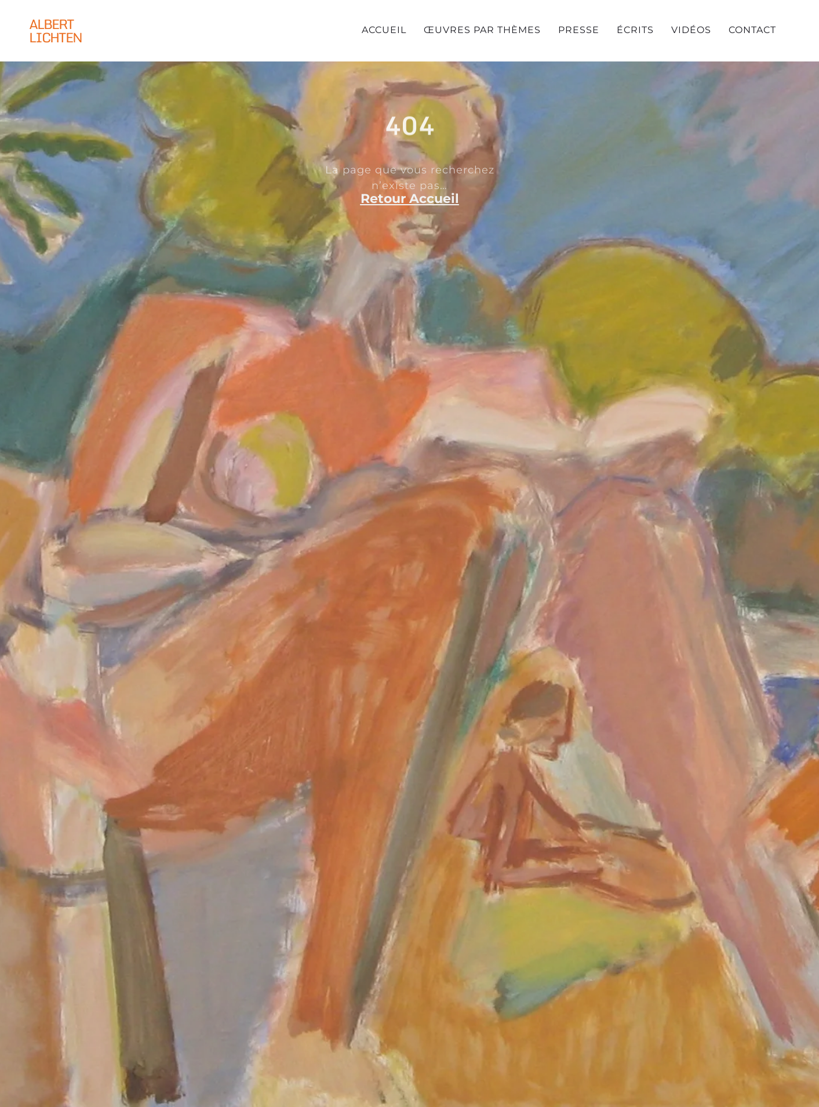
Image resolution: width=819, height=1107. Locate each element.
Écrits (635, 29)
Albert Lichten (55, 30)
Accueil (384, 29)
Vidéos (691, 29)
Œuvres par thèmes (482, 29)
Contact (752, 29)
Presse (578, 29)
